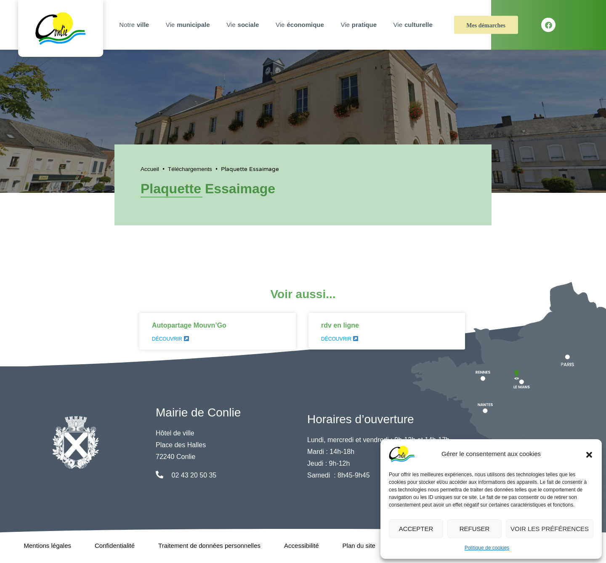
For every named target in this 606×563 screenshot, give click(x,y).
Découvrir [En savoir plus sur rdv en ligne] (339, 339)
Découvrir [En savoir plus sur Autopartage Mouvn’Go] (170, 339)
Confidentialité (115, 545)
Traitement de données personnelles (209, 545)
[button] (589, 454)
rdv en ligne (340, 325)
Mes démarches (485, 25)
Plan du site (359, 545)
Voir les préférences (549, 528)
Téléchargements (190, 169)
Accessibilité (301, 545)
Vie (189, 25)
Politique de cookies (487, 548)
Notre (135, 25)
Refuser (475, 528)
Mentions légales (47, 545)
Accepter (416, 528)
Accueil (150, 169)
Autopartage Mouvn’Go (189, 325)
